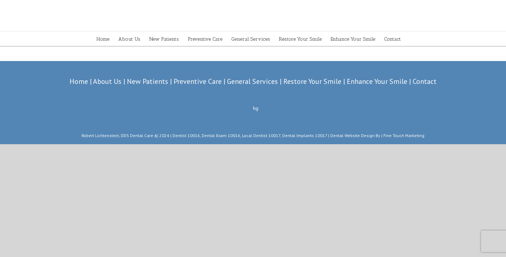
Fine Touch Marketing (403, 135)
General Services (252, 81)
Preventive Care (198, 81)
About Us (107, 81)
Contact (425, 81)
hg (255, 108)
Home (78, 81)
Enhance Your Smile (377, 81)
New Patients (147, 81)
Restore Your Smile (312, 81)
